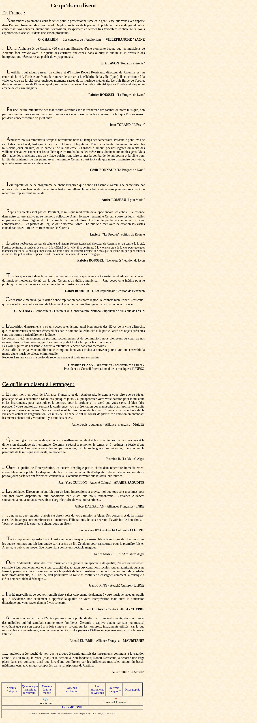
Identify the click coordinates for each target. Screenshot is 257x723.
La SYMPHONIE (72, 707)
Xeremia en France (72, 689)
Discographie (132, 689)
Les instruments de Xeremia (97, 689)
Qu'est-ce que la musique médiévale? (30, 689)
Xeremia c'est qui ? (11, 689)
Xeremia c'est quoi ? (114, 689)
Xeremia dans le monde (47, 689)
